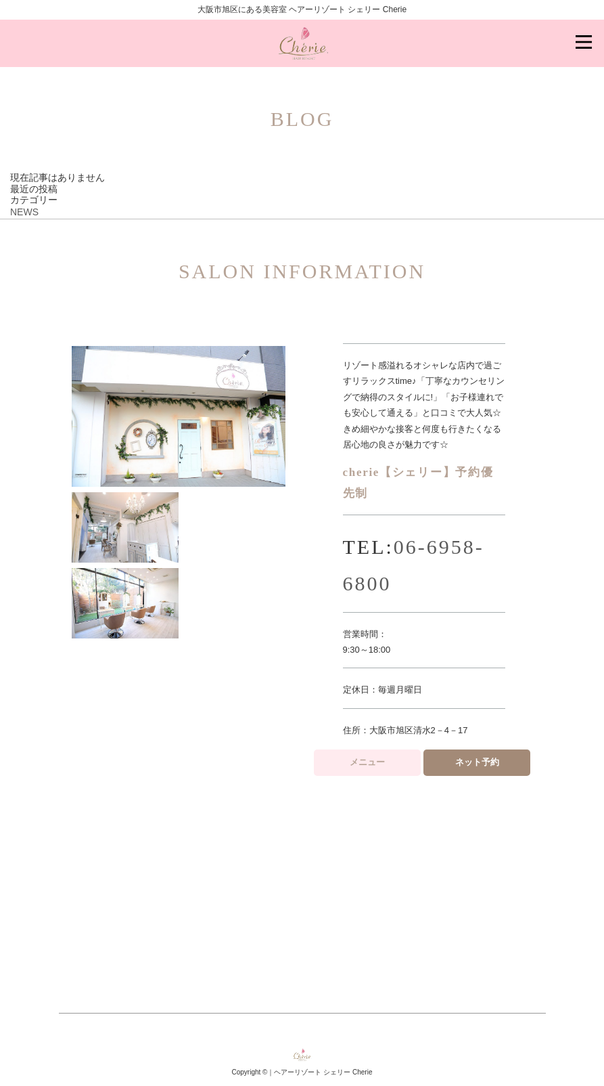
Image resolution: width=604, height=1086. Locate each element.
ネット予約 (477, 762)
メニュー (367, 762)
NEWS (24, 212)
